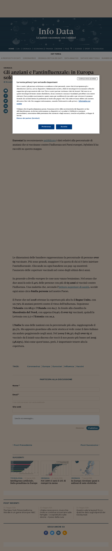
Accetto (64, 127)
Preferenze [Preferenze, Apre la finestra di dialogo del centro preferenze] (46, 127)
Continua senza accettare (87, 79)
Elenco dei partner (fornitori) (28, 118)
